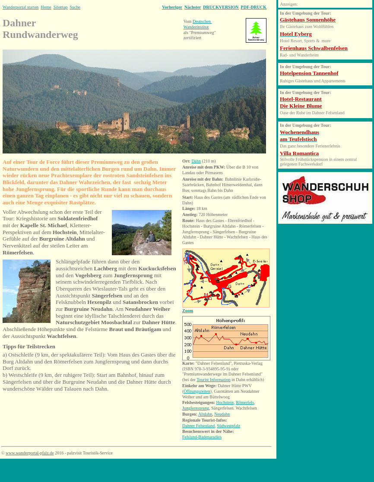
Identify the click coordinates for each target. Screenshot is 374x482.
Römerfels (245, 402)
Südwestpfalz (228, 425)
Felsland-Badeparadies (202, 437)
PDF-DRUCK (253, 7)
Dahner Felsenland (198, 425)
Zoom (187, 310)
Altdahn (205, 414)
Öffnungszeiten (197, 391)
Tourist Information (213, 379)
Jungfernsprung (195, 408)
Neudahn (222, 414)
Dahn (196, 161)
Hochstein (225, 402)
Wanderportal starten (20, 7)
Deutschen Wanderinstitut (198, 24)
